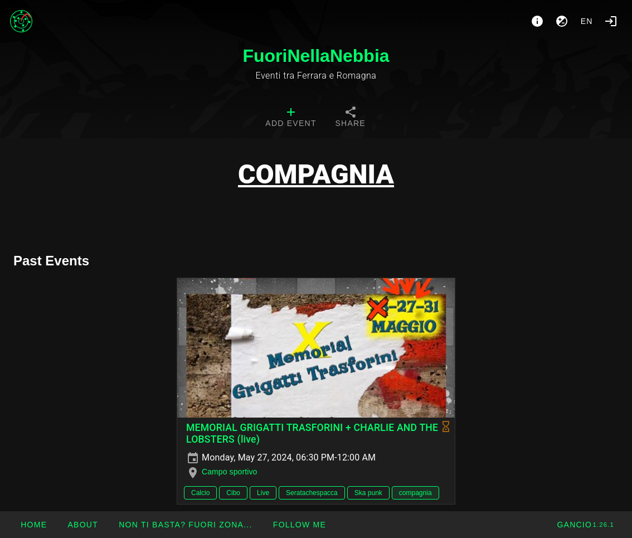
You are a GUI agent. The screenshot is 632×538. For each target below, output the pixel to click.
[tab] (290, 118)
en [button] (587, 21)
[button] (185, 525)
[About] (537, 21)
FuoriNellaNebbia (315, 56)
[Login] (611, 21)
